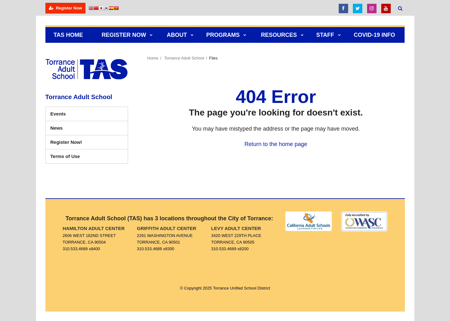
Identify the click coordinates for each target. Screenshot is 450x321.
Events (58, 113)
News (56, 128)
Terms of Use (65, 156)
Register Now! (75, 143)
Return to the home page (275, 144)
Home (152, 58)
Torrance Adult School (184, 58)
